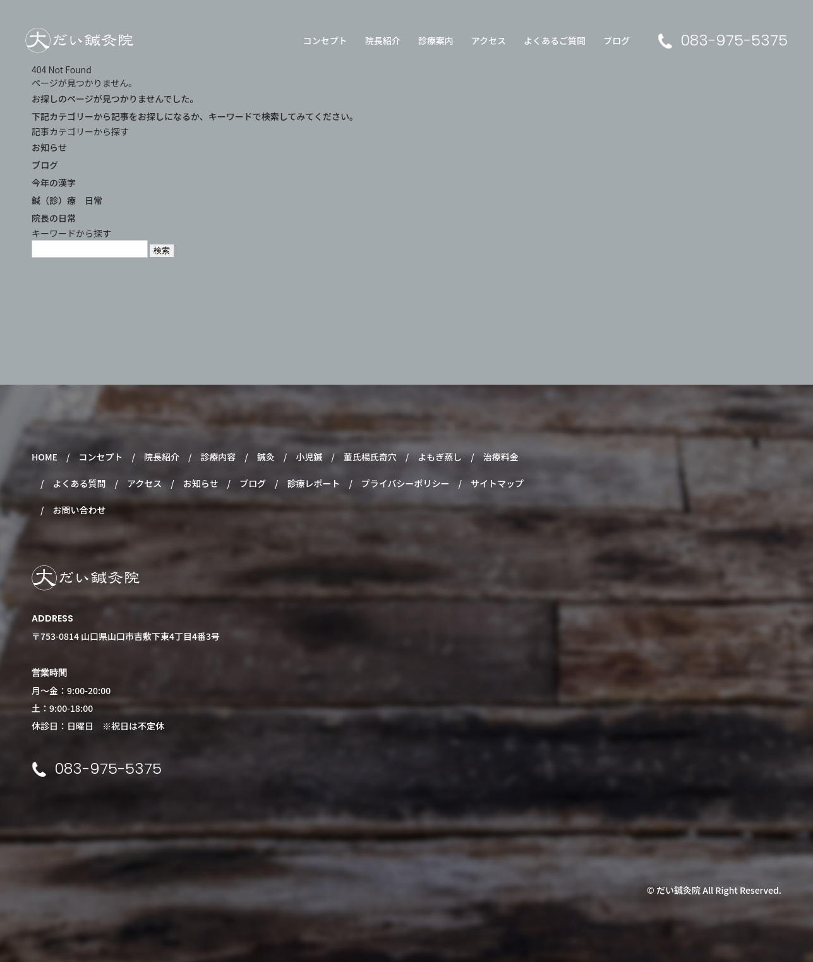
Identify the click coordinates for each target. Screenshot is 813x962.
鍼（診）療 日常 (67, 200)
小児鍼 (309, 456)
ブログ (616, 40)
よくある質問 (78, 483)
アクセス (488, 40)
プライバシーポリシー (405, 483)
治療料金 (501, 456)
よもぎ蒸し (440, 456)
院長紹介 (382, 40)
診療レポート (313, 483)
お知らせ (49, 147)
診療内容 (218, 456)
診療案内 (436, 40)
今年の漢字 (54, 182)
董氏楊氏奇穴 (370, 456)
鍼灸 (266, 456)
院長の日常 (54, 218)
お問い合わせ (78, 509)
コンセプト (325, 40)
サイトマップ (497, 483)
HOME (44, 456)
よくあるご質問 (555, 40)
